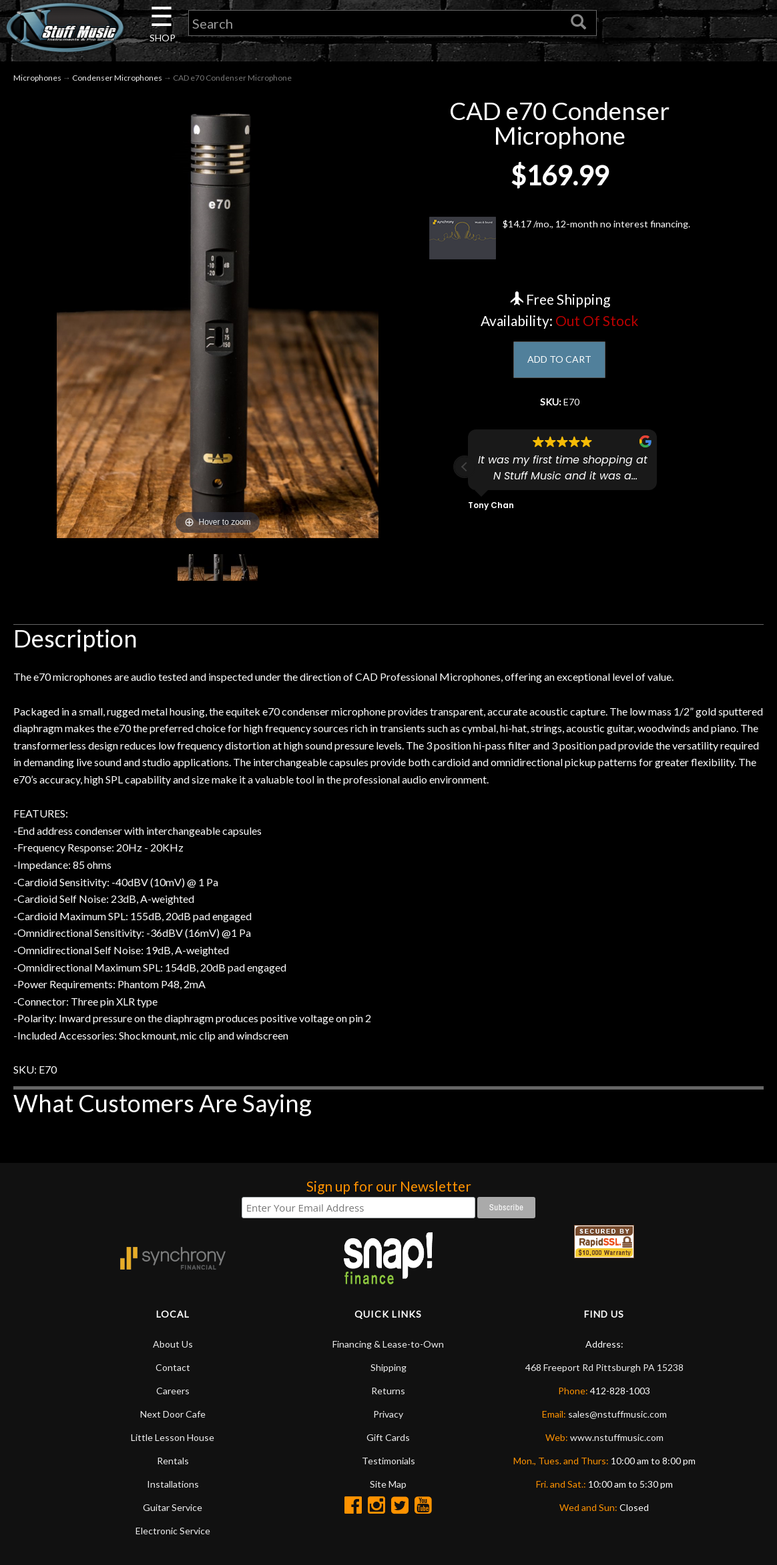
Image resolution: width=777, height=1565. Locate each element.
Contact (173, 1371)
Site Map (388, 1488)
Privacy (388, 1418)
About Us (173, 1348)
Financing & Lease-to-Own (388, 1348)
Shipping (388, 1371)
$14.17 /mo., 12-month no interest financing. (560, 242)
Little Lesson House (172, 1441)
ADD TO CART (559, 364)
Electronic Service (173, 1534)
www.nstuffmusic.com (617, 1441)
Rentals (173, 1464)
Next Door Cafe (173, 1418)
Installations (173, 1488)
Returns (388, 1394)
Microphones (37, 81)
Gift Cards (388, 1441)
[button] (465, 474)
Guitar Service (172, 1511)
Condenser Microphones (117, 81)
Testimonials (388, 1464)
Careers (173, 1394)
